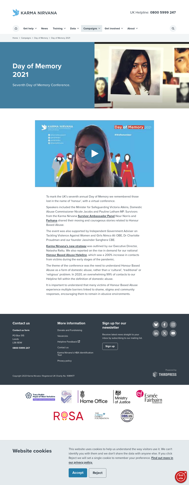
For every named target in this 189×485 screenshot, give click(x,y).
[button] (30, 28)
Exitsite (181, 476)
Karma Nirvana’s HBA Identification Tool (75, 354)
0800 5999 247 (163, 12)
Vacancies (62, 336)
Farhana (51, 220)
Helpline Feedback (68, 342)
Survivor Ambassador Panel (96, 216)
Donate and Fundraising (69, 330)
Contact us (63, 347)
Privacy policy (64, 361)
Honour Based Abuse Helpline (66, 255)
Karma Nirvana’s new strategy (66, 246)
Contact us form (21, 330)
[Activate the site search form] (173, 28)
